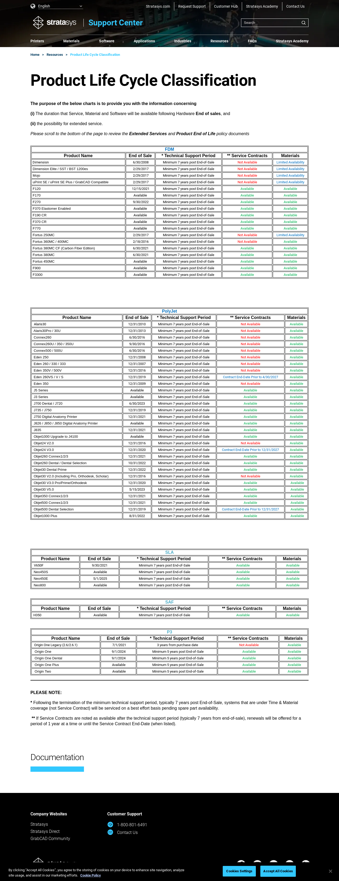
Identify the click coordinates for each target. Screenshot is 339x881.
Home (34, 55)
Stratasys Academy (262, 6)
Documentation (57, 757)
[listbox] (56, 6)
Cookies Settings (239, 871)
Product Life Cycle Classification (95, 55)
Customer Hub (226, 6)
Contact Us (295, 6)
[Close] (330, 871)
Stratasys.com (158, 6)
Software (106, 41)
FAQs (252, 41)
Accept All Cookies (278, 871)
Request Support (192, 6)
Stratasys (39, 824)
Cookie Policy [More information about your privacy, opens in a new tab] (90, 875)
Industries (182, 41)
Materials (71, 41)
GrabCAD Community (50, 838)
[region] (169, 871)
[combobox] (274, 23)
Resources (219, 41)
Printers (37, 41)
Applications (144, 41)
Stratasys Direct (45, 831)
